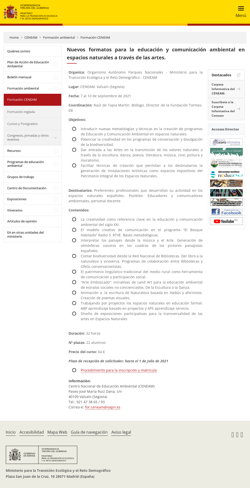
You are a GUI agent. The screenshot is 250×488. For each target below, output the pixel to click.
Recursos (14, 150)
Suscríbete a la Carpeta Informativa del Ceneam (223, 109)
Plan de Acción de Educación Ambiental (28, 64)
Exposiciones (16, 199)
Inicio (11, 432)
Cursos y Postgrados (22, 123)
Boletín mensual (19, 77)
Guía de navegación (89, 432)
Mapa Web (57, 432)
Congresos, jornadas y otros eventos (28, 137)
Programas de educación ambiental (25, 164)
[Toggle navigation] (239, 12)
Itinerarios (14, 210)
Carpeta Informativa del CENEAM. (223, 89)
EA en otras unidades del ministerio (25, 234)
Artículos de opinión (22, 221)
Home (14, 37)
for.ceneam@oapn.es (102, 407)
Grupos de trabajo (20, 177)
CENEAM (30, 37)
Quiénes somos (18, 51)
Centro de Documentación (26, 188)
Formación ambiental (59, 37)
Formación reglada (21, 111)
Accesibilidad (31, 432)
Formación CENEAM (95, 37)
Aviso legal (121, 432)
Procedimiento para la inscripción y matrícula (119, 370)
